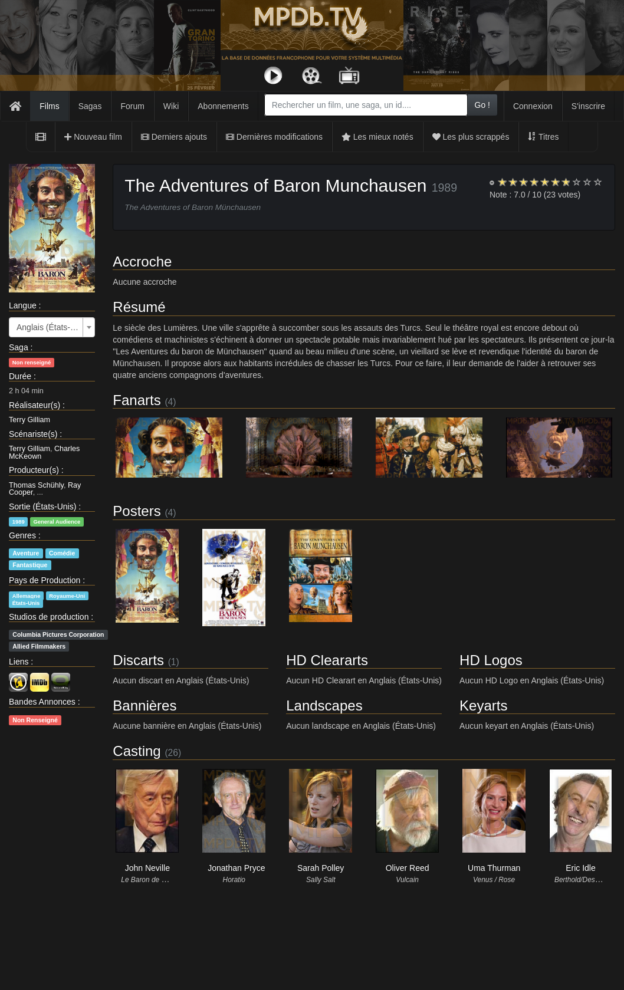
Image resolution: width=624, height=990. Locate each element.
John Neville (147, 868)
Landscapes (324, 705)
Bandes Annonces (42, 701)
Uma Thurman (494, 868)
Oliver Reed (407, 868)
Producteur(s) (34, 470)
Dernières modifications (274, 137)
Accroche (142, 261)
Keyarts (483, 705)
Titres (543, 137)
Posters (136, 511)
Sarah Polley (320, 868)
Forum (132, 106)
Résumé (139, 307)
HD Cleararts (327, 660)
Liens (18, 661)
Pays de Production (44, 580)
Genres (22, 535)
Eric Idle (581, 868)
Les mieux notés (377, 137)
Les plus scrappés (471, 137)
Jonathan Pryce (236, 868)
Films (49, 106)
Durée (20, 376)
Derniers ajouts (174, 137)
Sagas (90, 106)
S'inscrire (588, 106)
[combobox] (366, 105)
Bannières (144, 705)
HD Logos (491, 660)
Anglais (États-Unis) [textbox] (48, 327)
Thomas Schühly (36, 485)
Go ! (482, 105)
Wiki (171, 106)
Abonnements (223, 106)
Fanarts (136, 400)
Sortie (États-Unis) (42, 506)
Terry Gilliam (29, 420)
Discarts (138, 660)
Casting (136, 751)
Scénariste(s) (33, 434)
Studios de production (48, 616)
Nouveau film (93, 137)
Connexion (533, 106)
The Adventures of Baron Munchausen (275, 185)
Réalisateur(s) (34, 405)
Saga (18, 347)
